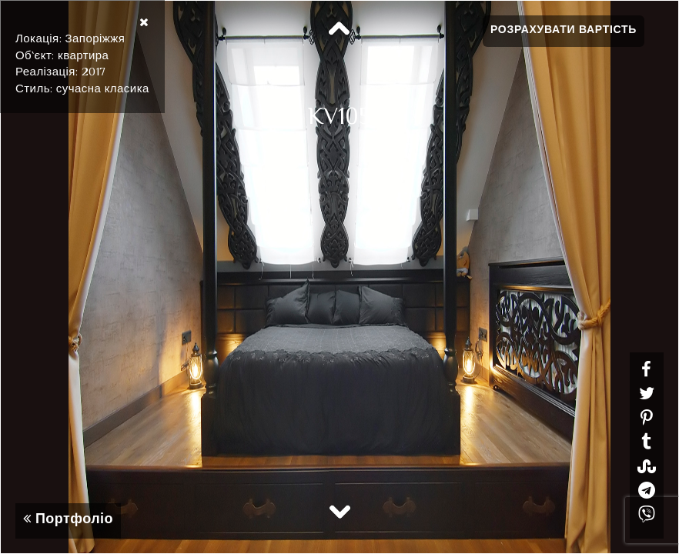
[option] (339, 277)
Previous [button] (339, 29)
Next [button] (339, 511)
